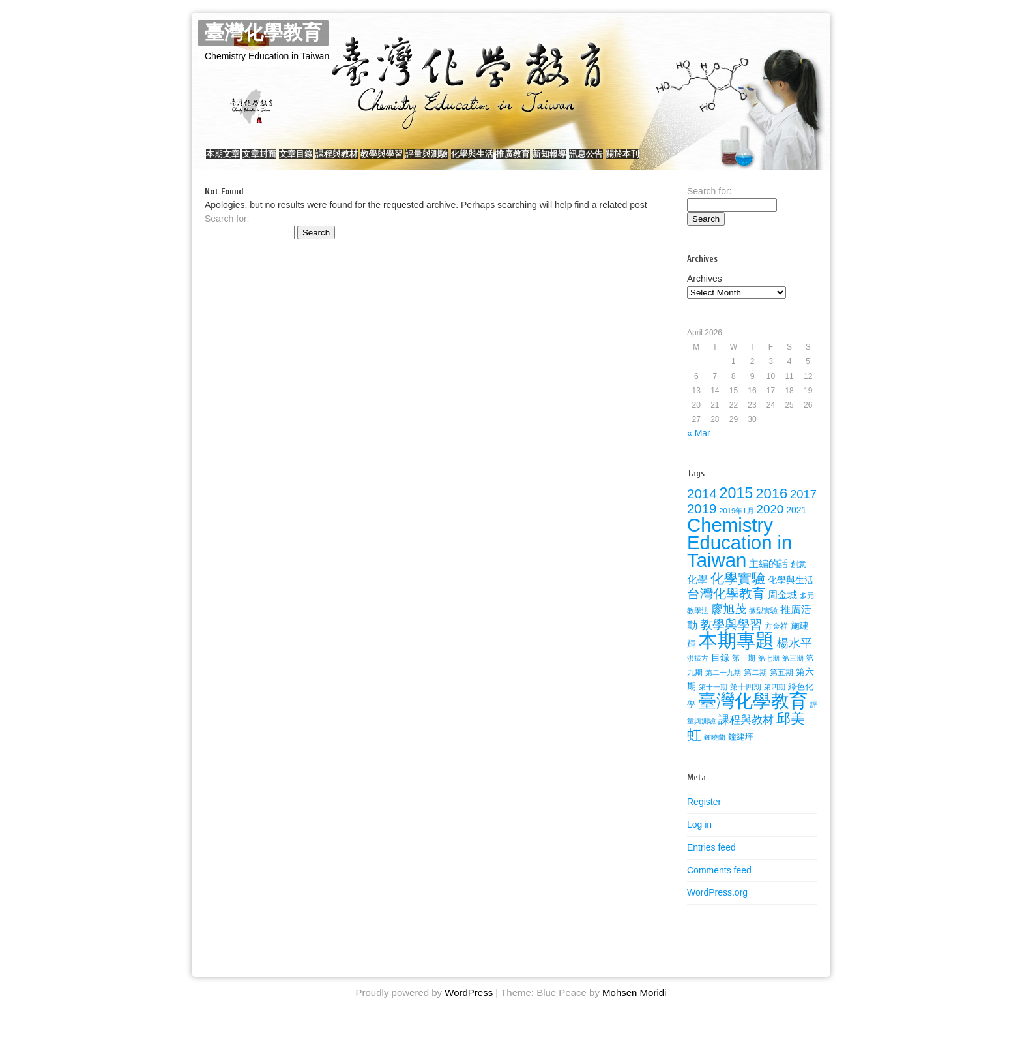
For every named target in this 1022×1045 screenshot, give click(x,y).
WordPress (468, 1005)
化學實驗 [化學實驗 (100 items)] (737, 591)
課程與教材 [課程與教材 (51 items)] (746, 733)
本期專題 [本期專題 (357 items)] (736, 653)
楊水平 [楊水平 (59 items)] (794, 656)
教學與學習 (440, 160)
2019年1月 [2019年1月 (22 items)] (736, 524)
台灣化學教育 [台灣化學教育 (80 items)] (726, 606)
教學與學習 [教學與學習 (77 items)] (731, 637)
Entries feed (711, 860)
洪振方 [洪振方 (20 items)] (697, 671)
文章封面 (279, 160)
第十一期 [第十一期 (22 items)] (713, 700)
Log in (699, 837)
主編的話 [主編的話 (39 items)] (768, 576)
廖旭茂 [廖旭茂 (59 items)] (728, 622)
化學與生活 (556, 160)
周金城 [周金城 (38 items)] (782, 608)
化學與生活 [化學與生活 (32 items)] (790, 593)
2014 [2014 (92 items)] (702, 506)
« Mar (698, 446)
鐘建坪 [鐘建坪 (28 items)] (740, 750)
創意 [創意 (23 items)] (798, 577)
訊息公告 (709, 160)
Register (704, 815)
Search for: (227, 231)
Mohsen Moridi (634, 1005)
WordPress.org (717, 905)
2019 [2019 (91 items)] (701, 522)
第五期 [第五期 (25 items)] (781, 685)
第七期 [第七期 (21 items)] (769, 671)
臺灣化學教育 (263, 33)
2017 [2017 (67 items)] (803, 507)
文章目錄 (328, 160)
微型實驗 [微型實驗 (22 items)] (763, 624)
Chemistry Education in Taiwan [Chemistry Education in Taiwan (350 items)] (739, 555)
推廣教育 (610, 160)
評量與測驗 (498, 160)
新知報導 (660, 160)
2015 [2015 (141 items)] (736, 506)
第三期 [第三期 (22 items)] (793, 671)
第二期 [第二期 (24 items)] (755, 685)
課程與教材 (382, 160)
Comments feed (719, 882)
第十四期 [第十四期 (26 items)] (745, 699)
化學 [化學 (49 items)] (697, 592)
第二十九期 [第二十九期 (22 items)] (723, 685)
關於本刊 (759, 160)
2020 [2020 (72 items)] (769, 522)
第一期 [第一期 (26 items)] (743, 671)
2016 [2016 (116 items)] (771, 506)
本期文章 (229, 160)
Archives (704, 291)
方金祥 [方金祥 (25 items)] (776, 639)
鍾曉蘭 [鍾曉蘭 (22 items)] (714, 750)
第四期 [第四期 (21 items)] (774, 700)
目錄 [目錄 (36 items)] (720, 670)
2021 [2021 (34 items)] (796, 523)
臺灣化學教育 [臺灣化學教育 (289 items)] (753, 714)
